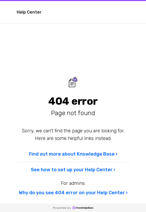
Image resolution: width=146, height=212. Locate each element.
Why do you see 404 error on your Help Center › (73, 193)
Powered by (73, 208)
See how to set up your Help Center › (73, 170)
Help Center (29, 12)
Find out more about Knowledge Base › (73, 154)
